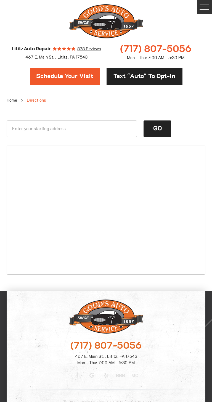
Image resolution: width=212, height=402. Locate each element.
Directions (36, 100)
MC (135, 376)
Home (12, 100)
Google (91, 375)
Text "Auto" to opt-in (144, 76)
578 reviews (89, 49)
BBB (120, 376)
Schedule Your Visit (64, 76)
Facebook (77, 375)
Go (157, 128)
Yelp (106, 375)
